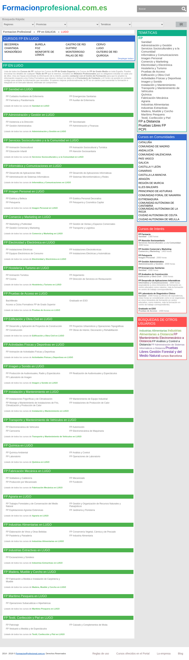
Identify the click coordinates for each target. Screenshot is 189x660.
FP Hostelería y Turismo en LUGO (26, 268)
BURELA (40, 44)
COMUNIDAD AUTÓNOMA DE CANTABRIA (156, 204)
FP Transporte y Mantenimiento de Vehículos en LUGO (40, 420)
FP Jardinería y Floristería (82, 510)
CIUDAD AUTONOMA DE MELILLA (158, 219)
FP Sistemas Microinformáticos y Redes (89, 177)
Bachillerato (12, 300)
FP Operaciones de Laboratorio (84, 456)
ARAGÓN (144, 178)
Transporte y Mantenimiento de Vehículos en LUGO (57, 436)
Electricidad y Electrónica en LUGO (49, 259)
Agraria (145, 101)
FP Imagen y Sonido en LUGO (24, 366)
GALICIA (143, 162)
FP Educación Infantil (16, 151)
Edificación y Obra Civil (155, 74)
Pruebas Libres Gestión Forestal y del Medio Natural (160, 351)
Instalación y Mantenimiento (158, 84)
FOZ (37, 48)
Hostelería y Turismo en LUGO (46, 284)
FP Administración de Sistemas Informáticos (27, 177)
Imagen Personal (151, 58)
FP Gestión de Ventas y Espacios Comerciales (92, 224)
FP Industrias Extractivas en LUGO (27, 550)
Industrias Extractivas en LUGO (47, 563)
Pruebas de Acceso (153, 71)
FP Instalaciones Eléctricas (19, 249)
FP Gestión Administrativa (18, 126)
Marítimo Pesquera (153, 114)
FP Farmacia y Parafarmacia (20, 100)
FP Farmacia (144, 234)
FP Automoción (76, 427)
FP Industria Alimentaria (81, 535)
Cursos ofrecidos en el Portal (133, 653)
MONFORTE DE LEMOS (44, 53)
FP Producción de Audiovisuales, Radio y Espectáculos (33, 373)
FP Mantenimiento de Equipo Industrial (88, 399)
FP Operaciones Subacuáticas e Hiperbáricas (28, 603)
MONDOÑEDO (13, 51)
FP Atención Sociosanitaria (82, 151)
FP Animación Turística (17, 275)
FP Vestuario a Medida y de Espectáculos (26, 628)
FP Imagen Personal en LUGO (24, 191)
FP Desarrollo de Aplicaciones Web (23, 173)
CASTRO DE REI (76, 44)
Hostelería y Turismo (154, 68)
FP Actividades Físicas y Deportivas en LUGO (34, 344)
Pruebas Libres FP (152, 125)
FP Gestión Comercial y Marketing (23, 228)
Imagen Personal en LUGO (45, 208)
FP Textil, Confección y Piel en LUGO (28, 617)
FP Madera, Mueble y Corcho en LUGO (30, 571)
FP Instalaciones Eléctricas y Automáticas (89, 253)
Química (146, 94)
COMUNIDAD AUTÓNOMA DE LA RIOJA (158, 210)
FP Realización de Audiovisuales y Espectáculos (93, 373)
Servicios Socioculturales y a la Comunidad (160, 50)
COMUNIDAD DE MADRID (154, 146)
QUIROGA (102, 55)
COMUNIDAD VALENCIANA (154, 154)
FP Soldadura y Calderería (19, 478)
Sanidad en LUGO (40, 106)
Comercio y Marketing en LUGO (47, 233)
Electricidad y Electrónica (156, 64)
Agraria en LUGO (40, 516)
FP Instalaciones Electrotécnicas (85, 249)
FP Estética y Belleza (16, 198)
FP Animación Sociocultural (19, 147)
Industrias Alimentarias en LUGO (48, 541)
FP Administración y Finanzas (84, 126)
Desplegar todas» (126, 58)
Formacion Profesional (17, 31)
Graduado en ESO (78, 300)
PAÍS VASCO (146, 158)
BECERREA (11, 44)
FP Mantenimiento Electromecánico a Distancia (161, 338)
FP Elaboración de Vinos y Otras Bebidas (26, 531)
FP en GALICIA (46, 31)
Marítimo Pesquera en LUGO (46, 609)
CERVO (101, 44)
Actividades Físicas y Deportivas (161, 78)
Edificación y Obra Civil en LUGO (48, 336)
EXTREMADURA (148, 199)
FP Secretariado (77, 122)
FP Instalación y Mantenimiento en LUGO (31, 391)
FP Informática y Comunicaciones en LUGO (32, 165)
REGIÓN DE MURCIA (151, 183)
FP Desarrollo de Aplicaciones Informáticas (90, 173)
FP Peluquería (13, 202)
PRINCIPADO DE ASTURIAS (155, 191)
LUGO (100, 48)
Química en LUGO (40, 462)
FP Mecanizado (77, 478)
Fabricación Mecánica (154, 97)
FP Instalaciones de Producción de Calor (89, 403)
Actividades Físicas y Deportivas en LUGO (52, 357)
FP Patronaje (12, 625)
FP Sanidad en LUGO (18, 89)
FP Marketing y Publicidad (19, 224)
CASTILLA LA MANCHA (152, 174)
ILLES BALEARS (148, 187)
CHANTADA (11, 48)
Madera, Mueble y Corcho (157, 111)
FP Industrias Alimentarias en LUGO (28, 524)
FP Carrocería (13, 431)
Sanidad (146, 41)
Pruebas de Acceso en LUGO (46, 310)
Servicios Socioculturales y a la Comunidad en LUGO (58, 157)
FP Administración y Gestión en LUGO (29, 114)
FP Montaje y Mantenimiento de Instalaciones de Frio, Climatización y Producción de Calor (32, 404)
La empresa (164, 653)
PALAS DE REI (74, 55)
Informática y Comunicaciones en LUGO (51, 182)
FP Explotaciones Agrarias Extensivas (24, 510)
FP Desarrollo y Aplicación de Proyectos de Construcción (34, 326)
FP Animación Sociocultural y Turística (88, 147)
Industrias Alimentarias (155, 104)
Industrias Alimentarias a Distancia (160, 332)
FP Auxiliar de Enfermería (82, 100)
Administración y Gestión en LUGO (49, 131)
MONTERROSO (75, 51)
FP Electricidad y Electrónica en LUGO (29, 242)
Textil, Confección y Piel (155, 117)
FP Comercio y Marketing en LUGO (27, 217)
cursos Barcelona (171, 355)
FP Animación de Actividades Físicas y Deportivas (30, 351)
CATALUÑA (145, 142)
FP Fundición (75, 482)
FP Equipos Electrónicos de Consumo (24, 253)
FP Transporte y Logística (82, 228)
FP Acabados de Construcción (153, 274)
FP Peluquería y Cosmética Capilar (86, 202)
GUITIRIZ (71, 48)
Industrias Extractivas (154, 107)
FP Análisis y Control (79, 452)
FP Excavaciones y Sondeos (20, 557)
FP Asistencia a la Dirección (19, 122)
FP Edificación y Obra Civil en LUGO (28, 319)
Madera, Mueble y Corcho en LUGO (49, 587)
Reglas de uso (100, 653)
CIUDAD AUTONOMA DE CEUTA (157, 215)
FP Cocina (11, 279)
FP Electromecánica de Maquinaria (86, 431)
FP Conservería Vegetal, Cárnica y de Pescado (92, 531)
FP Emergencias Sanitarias (82, 96)
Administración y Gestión (156, 45)
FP (140, 38)
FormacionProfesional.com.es (30, 653)
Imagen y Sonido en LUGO (45, 383)
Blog (180, 653)
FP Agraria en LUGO (17, 496)
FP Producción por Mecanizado (21, 482)
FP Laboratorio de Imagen (19, 377)
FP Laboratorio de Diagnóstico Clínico (156, 293)
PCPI (142, 129)
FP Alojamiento (76, 275)
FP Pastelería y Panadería (19, 535)
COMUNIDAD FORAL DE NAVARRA (159, 195)
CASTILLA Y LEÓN (149, 166)
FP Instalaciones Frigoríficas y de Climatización (29, 399)
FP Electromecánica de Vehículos (22, 427)
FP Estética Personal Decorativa (85, 198)
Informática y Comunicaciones (159, 54)
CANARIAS (145, 170)
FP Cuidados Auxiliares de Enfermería (24, 96)
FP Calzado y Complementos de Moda (88, 625)
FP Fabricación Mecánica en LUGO (27, 471)
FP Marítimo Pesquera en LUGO (25, 596)
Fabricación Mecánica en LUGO (47, 487)
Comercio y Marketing (154, 61)
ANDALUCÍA (145, 150)
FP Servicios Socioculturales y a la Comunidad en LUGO (41, 140)
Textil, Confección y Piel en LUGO (48, 634)
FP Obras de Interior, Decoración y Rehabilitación (93, 330)
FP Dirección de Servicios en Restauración (90, 279)
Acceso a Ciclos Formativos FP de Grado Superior (31, 304)
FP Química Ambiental (17, 452)
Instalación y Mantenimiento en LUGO (50, 411)
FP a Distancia (149, 121)
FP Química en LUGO (18, 445)
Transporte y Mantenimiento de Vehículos (160, 89)
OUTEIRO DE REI (106, 51)
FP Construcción (14, 330)
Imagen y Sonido (151, 81)
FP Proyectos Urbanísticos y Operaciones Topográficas (96, 326)
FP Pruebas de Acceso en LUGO (25, 293)
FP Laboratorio (13, 456)
